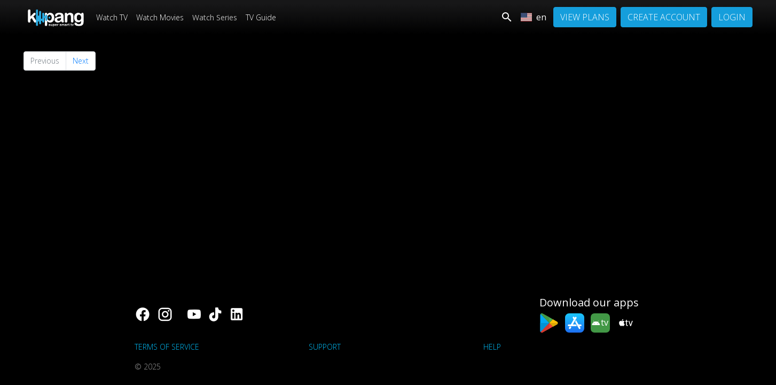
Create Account (664, 17)
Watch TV (112, 17)
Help (492, 347)
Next (81, 61)
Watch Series (214, 17)
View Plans (584, 17)
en (533, 17)
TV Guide (261, 17)
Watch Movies (160, 17)
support (325, 347)
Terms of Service (167, 347)
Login (732, 17)
